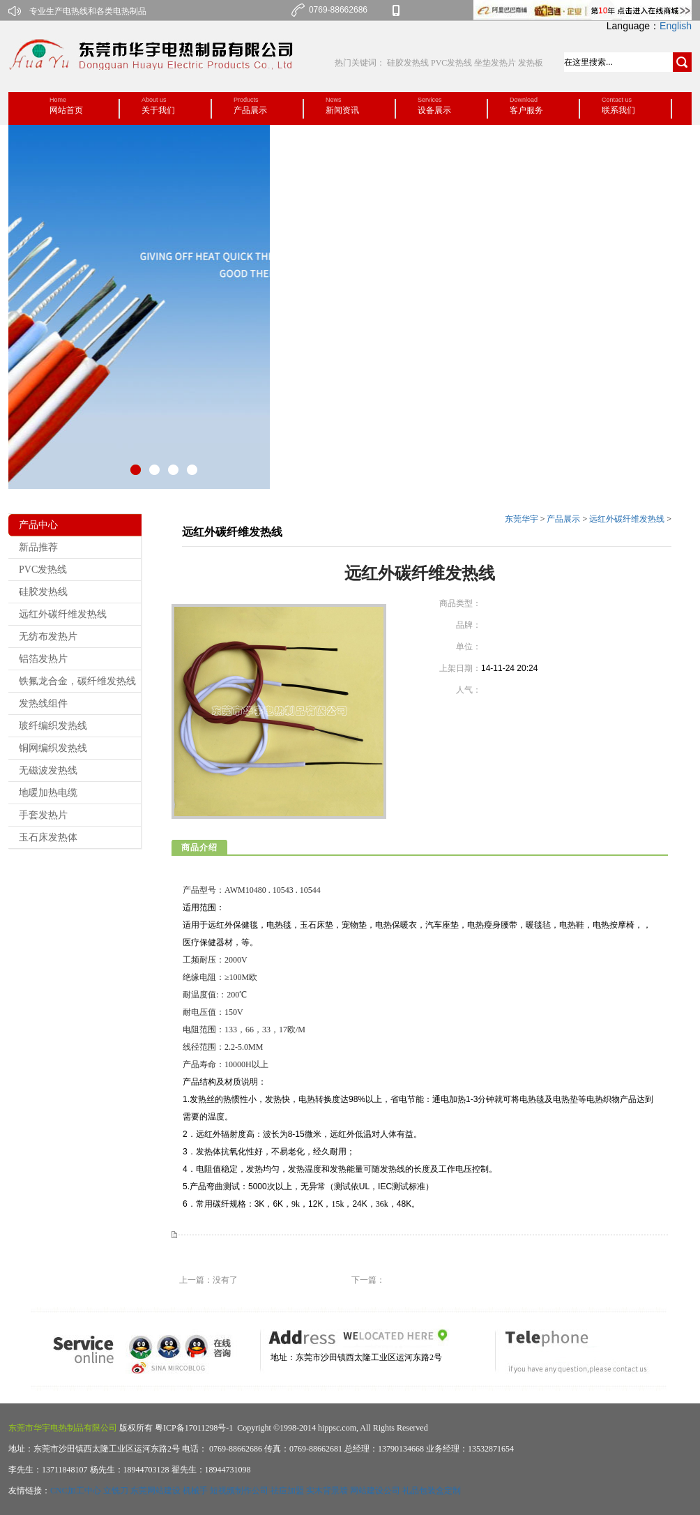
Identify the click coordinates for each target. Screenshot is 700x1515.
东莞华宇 (521, 519)
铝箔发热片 (43, 659)
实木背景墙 (327, 1490)
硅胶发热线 (409, 63)
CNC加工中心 (75, 1490)
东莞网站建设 (155, 1490)
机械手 (195, 1490)
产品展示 (563, 519)
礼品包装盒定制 (431, 1490)
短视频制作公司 (239, 1490)
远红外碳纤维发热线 (63, 614)
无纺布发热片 (48, 636)
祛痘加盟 (287, 1490)
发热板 (530, 63)
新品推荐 (38, 547)
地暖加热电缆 (48, 792)
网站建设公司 (375, 1490)
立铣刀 (115, 1490)
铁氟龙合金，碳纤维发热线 (77, 681)
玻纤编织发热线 (53, 726)
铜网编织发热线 (53, 748)
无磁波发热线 (48, 770)
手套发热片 (43, 815)
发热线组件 (43, 703)
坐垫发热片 (495, 63)
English (676, 25)
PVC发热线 (451, 63)
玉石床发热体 (48, 837)
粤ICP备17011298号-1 (193, 1428)
